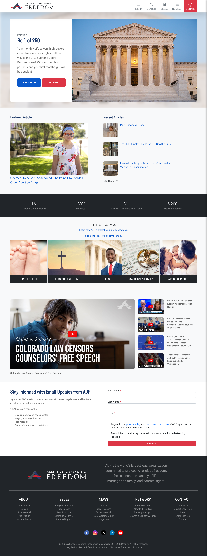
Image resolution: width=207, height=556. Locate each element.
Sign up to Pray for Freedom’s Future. (103, 235)
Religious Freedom (64, 505)
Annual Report (24, 519)
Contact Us (182, 505)
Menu (138, 5)
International (24, 512)
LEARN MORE (29, 82)
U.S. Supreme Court (104, 515)
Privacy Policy (70, 547)
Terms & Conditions (89, 547)
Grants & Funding (143, 509)
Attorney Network (143, 505)
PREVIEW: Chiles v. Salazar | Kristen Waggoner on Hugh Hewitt (180, 304)
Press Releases (103, 509)
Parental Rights (64, 519)
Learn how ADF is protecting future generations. (103, 230)
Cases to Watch (104, 512)
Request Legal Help (182, 509)
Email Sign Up (183, 515)
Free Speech (64, 509)
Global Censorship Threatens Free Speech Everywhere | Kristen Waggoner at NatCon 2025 (179, 341)
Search (151, 5)
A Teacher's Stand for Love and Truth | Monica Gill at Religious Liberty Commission (179, 359)
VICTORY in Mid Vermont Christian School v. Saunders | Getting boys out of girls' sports (180, 323)
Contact (177, 5)
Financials (138, 547)
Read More (111, 181)
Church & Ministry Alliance (143, 515)
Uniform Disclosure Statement (116, 547)
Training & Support (143, 512)
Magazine (103, 519)
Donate (190, 5)
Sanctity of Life (63, 512)
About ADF (24, 505)
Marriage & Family (64, 515)
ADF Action (24, 515)
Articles (103, 505)
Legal (164, 5)
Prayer (183, 512)
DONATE (53, 82)
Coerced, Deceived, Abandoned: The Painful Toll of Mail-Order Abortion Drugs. (49, 153)
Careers (24, 509)
